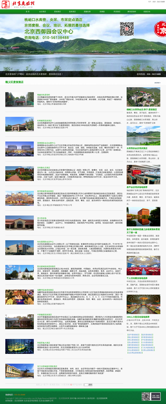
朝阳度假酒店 (133, 348)
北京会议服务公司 (46, 401)
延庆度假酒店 (147, 335)
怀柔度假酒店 (147, 337)
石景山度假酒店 (148, 350)
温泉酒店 (72, 12)
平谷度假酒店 (147, 340)
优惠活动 (146, 12)
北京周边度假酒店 (135, 353)
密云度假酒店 (133, 340)
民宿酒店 (117, 12)
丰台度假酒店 (133, 350)
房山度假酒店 (133, 342)
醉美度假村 (132, 12)
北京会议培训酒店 (31, 401)
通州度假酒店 (133, 345)
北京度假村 (18, 401)
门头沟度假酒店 (148, 348)
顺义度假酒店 (133, 337)
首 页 (28, 12)
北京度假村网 (101, 398)
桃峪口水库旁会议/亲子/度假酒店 (142, 109)
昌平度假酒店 (133, 335)
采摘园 (102, 12)
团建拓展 (87, 12)
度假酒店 (57, 12)
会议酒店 (42, 12)
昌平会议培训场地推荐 (137, 187)
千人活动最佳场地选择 (137, 278)
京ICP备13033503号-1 (78, 398)
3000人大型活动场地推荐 (138, 317)
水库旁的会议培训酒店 (137, 148)
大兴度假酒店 (147, 342)
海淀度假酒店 (147, 345)
